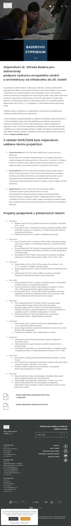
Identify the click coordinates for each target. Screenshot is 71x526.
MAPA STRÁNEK (54, 448)
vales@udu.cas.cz (12, 489)
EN (53, 6)
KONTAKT (56, 445)
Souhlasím (25, 519)
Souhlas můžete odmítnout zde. (19, 523)
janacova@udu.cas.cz (19, 134)
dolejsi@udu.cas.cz (12, 487)
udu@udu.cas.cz (11, 454)
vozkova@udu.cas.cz (12, 471)
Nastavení (13, 519)
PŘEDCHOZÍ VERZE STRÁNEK (51, 451)
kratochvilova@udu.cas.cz (14, 472)
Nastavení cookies (53, 456)
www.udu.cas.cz (8, 456)
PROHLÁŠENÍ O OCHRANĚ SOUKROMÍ (48, 454)
